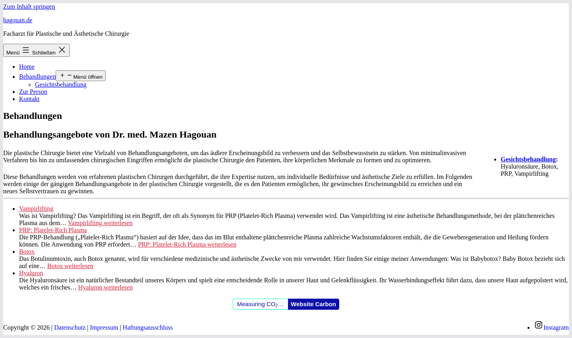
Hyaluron (31, 273)
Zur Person (33, 91)
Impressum (104, 327)
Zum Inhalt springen (29, 6)
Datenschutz (69, 327)
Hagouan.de (17, 20)
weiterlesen (100, 223)
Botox (27, 251)
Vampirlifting (36, 208)
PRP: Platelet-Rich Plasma (53, 230)
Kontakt (29, 98)
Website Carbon (313, 304)
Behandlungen (37, 76)
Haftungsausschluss (148, 327)
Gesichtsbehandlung (61, 84)
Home (27, 66)
